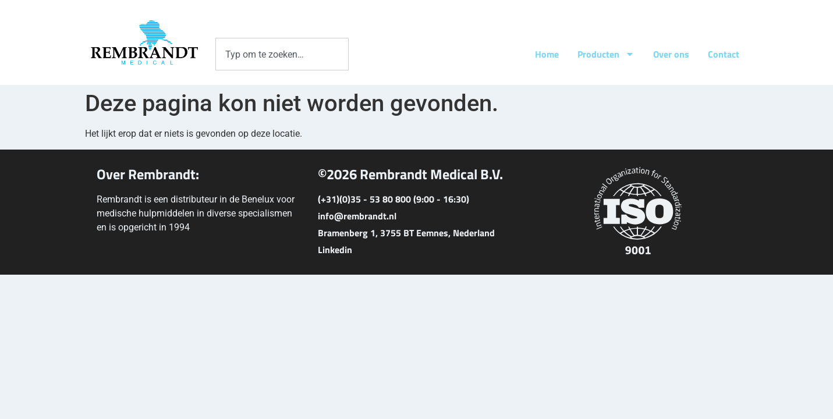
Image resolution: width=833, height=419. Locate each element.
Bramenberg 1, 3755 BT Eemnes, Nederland (406, 233)
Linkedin (335, 250)
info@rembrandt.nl (357, 216)
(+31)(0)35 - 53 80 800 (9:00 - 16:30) (393, 199)
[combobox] (282, 54)
